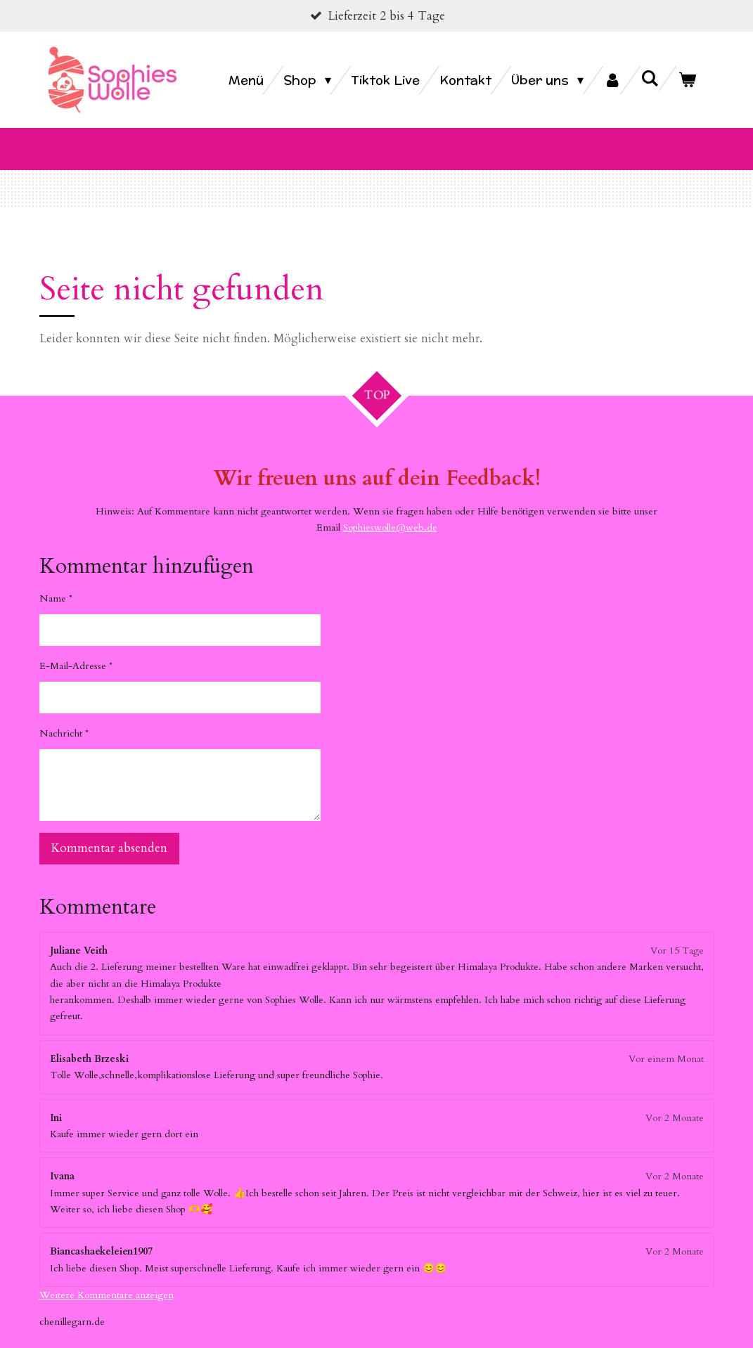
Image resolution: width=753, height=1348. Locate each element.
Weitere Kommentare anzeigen (106, 1278)
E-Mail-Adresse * (75, 649)
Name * (55, 581)
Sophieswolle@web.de (390, 510)
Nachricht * (64, 716)
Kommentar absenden (109, 832)
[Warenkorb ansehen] (686, 80)
